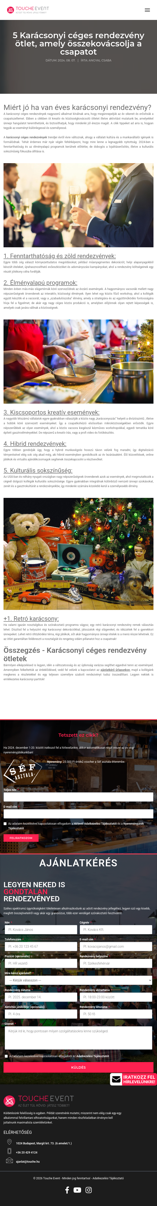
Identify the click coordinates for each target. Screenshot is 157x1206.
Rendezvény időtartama (96, 990)
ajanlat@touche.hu (22, 1160)
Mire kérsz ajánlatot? (19, 973)
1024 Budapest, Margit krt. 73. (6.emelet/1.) (38, 1142)
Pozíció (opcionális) (17, 956)
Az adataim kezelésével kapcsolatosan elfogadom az (59, 1056)
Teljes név (11, 790)
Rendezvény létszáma (95, 1007)
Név (8, 922)
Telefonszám (14, 939)
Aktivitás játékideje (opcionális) (25, 1007)
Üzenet (10, 1024)
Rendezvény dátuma (19, 990)
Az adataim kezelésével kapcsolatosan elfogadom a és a (76, 826)
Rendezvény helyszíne (95, 956)
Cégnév (86, 922)
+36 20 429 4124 (20, 1151)
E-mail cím (12, 806)
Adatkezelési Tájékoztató (108, 1178)
